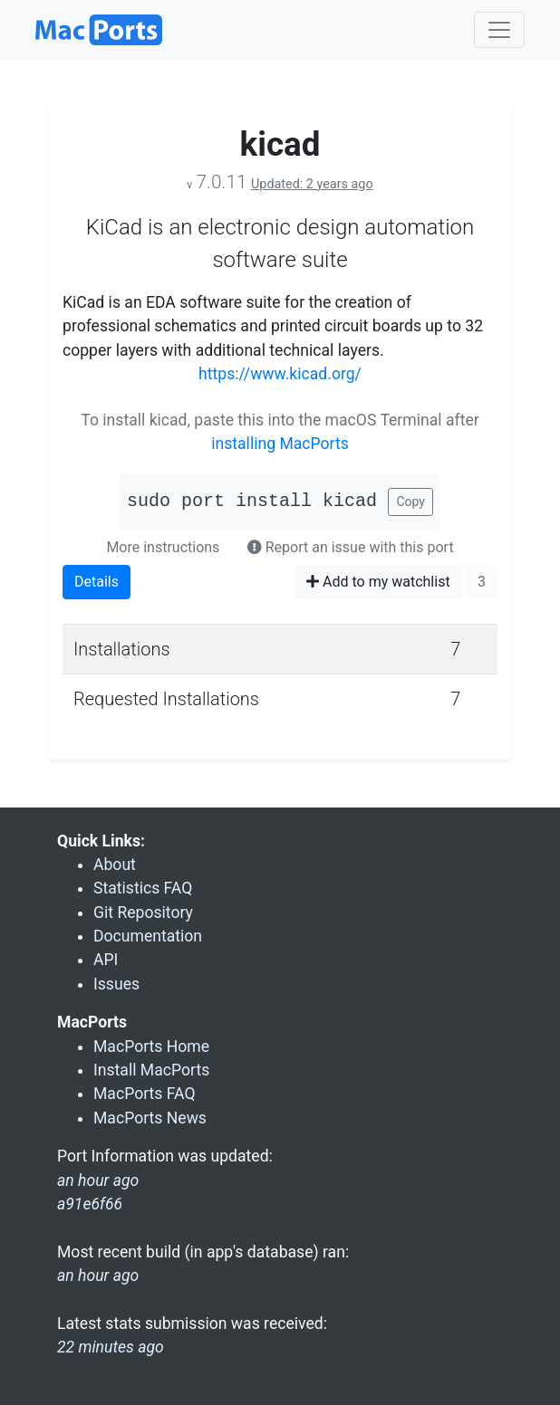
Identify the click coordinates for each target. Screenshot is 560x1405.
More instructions (162, 547)
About (114, 864)
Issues (116, 984)
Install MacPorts (151, 1070)
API (105, 960)
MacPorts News (150, 1118)
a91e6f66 (89, 1204)
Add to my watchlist (378, 581)
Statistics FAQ (142, 888)
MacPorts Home (151, 1046)
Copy (410, 501)
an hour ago (98, 1275)
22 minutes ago (110, 1347)
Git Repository (143, 912)
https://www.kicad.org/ (280, 374)
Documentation (147, 936)
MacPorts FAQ (144, 1094)
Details (96, 581)
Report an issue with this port (350, 547)
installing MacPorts (280, 444)
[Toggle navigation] (499, 30)
